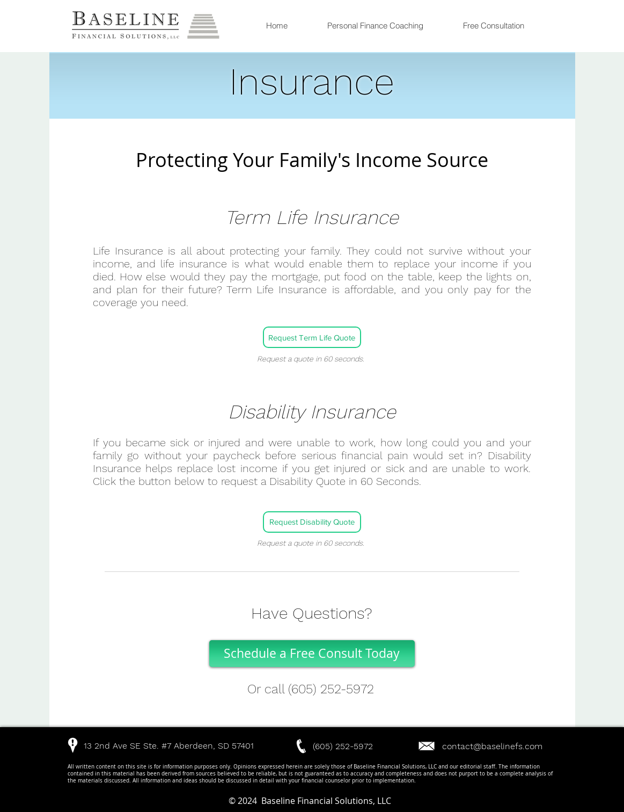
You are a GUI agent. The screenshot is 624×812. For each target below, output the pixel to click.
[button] (129, 746)
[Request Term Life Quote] (312, 337)
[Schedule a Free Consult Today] (312, 653)
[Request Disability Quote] (312, 522)
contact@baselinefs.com (492, 746)
